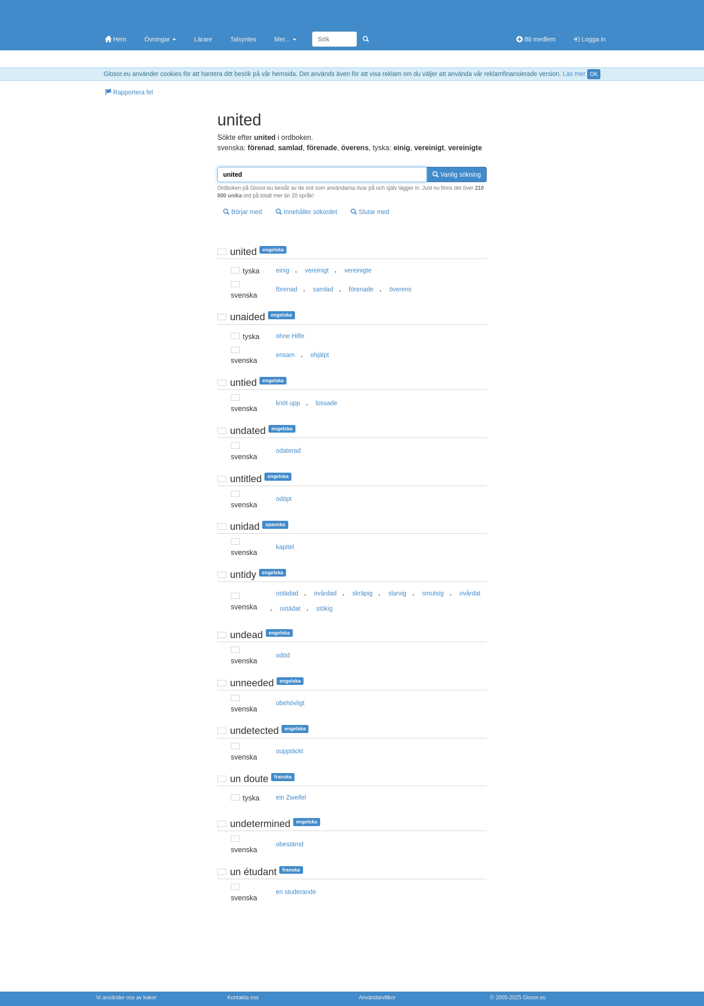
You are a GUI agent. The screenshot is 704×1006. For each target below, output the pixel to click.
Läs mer (574, 73)
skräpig (362, 593)
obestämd (289, 844)
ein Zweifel (291, 797)
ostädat (290, 608)
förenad (286, 289)
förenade (361, 289)
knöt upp (288, 403)
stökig (324, 608)
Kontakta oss (243, 997)
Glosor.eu (534, 997)
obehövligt (290, 702)
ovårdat (469, 593)
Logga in (589, 39)
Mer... (285, 39)
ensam (285, 354)
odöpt (283, 498)
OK (594, 74)
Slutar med (370, 211)
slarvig (397, 593)
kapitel (285, 546)
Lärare (203, 39)
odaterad (288, 450)
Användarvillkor (377, 997)
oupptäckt (289, 751)
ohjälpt (319, 354)
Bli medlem (535, 39)
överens (400, 289)
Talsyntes (243, 39)
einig (282, 270)
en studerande (296, 891)
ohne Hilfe (290, 336)
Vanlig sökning (456, 174)
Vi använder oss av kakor (126, 997)
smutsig (433, 593)
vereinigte (358, 270)
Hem (115, 39)
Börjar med (242, 211)
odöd (283, 655)
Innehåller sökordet (306, 211)
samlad (323, 289)
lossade (326, 403)
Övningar (160, 39)
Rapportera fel (129, 92)
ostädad (287, 593)
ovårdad (325, 593)
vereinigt (317, 270)
